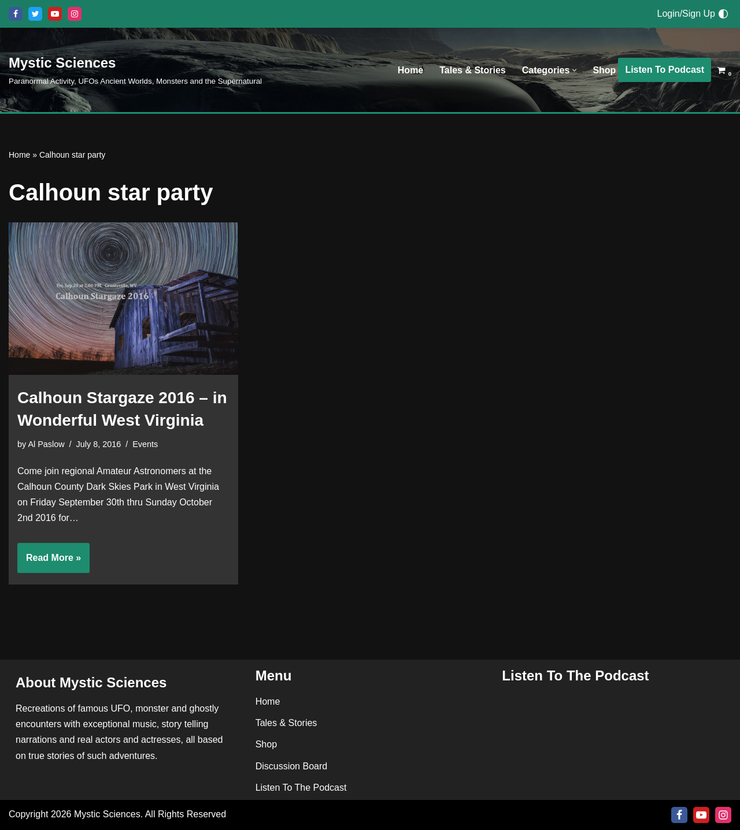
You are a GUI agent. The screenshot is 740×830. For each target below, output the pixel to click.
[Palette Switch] (723, 13)
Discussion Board (292, 766)
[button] (574, 70)
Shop (604, 70)
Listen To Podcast (664, 70)
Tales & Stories (472, 70)
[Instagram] (75, 14)
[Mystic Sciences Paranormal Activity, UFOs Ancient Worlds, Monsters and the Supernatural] (135, 69)
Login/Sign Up (686, 13)
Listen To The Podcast (301, 787)
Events (145, 444)
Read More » (49, 561)
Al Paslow (46, 444)
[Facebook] (16, 14)
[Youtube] (55, 14)
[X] (35, 14)
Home (410, 70)
